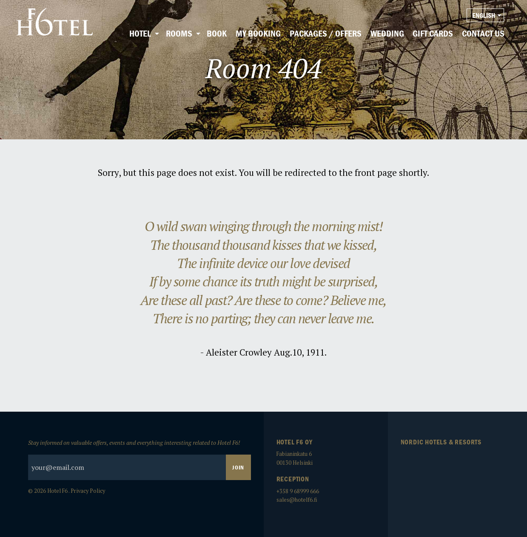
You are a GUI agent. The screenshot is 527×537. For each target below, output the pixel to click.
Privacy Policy (88, 491)
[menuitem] (143, 34)
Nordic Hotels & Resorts (441, 442)
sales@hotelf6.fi (296, 499)
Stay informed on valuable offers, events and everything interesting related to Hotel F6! (139, 459)
